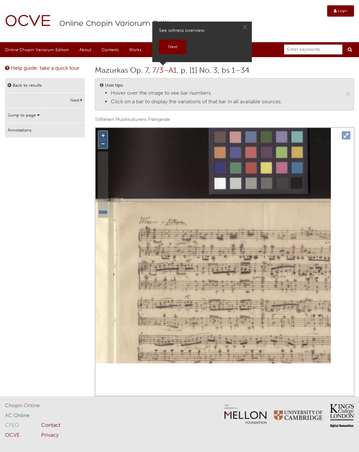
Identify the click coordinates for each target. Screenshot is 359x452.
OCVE (28, 21)
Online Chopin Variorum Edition (119, 24)
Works (135, 49)
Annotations (20, 130)
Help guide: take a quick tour (42, 68)
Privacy (50, 435)
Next (76, 100)
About (85, 49)
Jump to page (23, 115)
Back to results (25, 85)
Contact (50, 425)
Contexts (110, 49)
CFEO (12, 425)
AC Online (17, 415)
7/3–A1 (164, 70)
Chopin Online (22, 405)
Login (340, 11)
